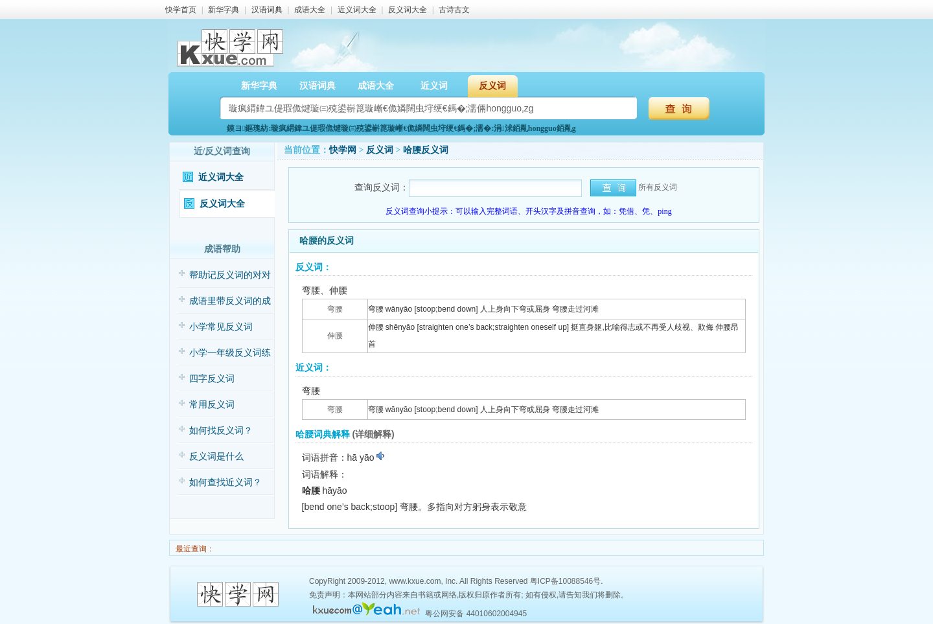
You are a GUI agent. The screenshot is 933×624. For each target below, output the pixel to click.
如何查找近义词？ (225, 482)
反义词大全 (407, 9)
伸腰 (335, 335)
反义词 (492, 86)
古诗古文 (454, 9)
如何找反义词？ (221, 430)
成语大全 (309, 9)
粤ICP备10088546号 (565, 581)
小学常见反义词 (221, 327)
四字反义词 (212, 379)
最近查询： (194, 548)
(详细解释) (373, 434)
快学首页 (180, 9)
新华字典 (223, 9)
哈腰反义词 (425, 150)
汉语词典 (266, 9)
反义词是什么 (216, 456)
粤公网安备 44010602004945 (476, 613)
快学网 (342, 150)
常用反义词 (212, 405)
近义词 (434, 86)
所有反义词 (657, 187)
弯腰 (335, 309)
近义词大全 (357, 9)
